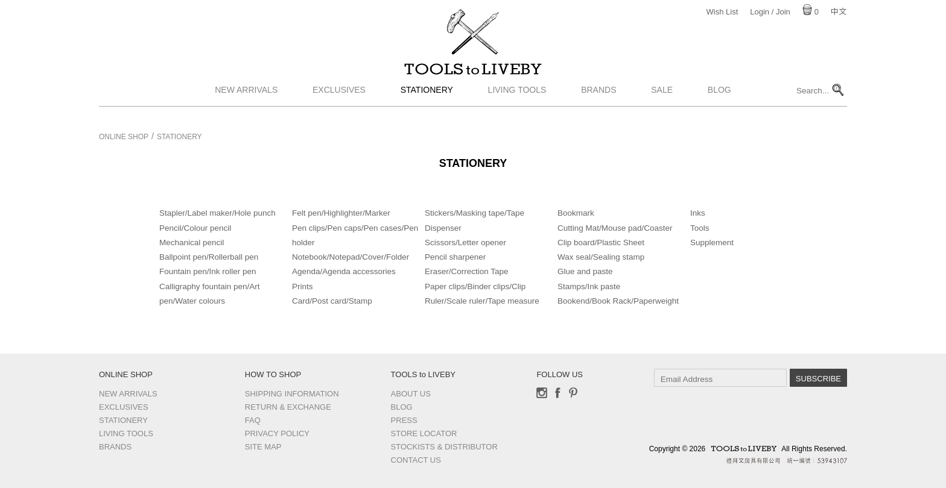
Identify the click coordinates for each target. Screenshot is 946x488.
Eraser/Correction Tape (467, 271)
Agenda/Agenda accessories (344, 271)
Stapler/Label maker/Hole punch (217, 212)
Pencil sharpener (455, 256)
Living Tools (517, 104)
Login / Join (770, 11)
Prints (302, 286)
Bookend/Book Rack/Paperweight (618, 300)
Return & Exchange (288, 406)
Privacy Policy (277, 433)
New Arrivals (246, 104)
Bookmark (575, 212)
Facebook (557, 392)
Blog (719, 104)
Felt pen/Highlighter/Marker (341, 212)
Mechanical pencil (191, 242)
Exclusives (339, 104)
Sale (662, 104)
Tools (700, 228)
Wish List (722, 11)
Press (404, 420)
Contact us (416, 460)
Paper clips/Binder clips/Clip (475, 286)
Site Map (263, 446)
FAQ (253, 420)
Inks (697, 212)
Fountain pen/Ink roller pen (207, 271)
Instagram (541, 392)
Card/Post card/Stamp (332, 300)
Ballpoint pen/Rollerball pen (208, 256)
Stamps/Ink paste (588, 286)
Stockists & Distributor (444, 446)
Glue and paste (585, 271)
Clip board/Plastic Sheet (600, 242)
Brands (598, 104)
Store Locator (424, 433)
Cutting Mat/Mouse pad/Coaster (615, 228)
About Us (411, 393)
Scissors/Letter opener (465, 242)
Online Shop (123, 137)
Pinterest (573, 392)
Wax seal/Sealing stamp (600, 256)
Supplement (712, 242)
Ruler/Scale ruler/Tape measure (482, 300)
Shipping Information (292, 393)
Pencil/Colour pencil (195, 228)
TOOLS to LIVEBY (473, 76)
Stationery (427, 104)
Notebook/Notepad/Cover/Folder (350, 256)
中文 (838, 11)
